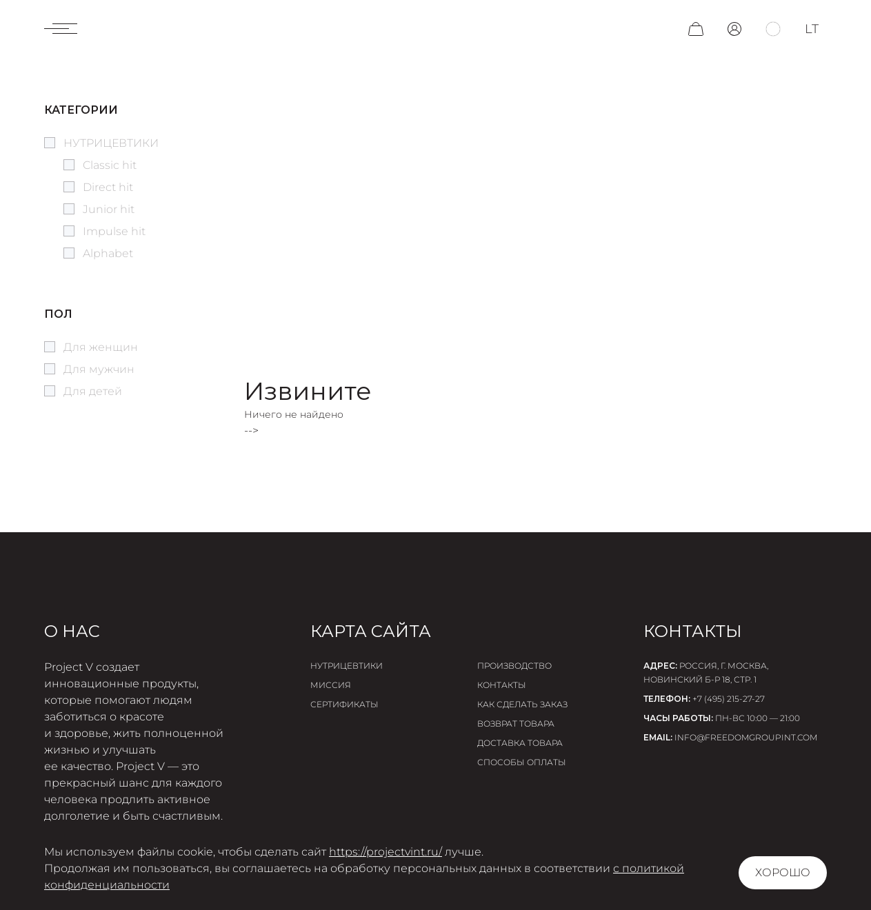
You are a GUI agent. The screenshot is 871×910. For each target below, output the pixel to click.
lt (812, 29)
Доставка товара (520, 743)
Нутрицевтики (346, 665)
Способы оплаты (521, 762)
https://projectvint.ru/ (385, 851)
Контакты (501, 685)
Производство (514, 665)
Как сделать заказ (522, 704)
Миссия (330, 685)
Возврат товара (515, 723)
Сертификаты (344, 704)
